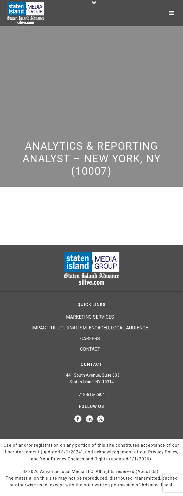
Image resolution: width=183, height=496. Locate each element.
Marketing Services (90, 317)
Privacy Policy (162, 452)
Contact (90, 349)
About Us (147, 471)
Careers (90, 338)
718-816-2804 (92, 394)
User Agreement (22, 452)
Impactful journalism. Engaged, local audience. (90, 328)
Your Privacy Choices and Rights (74, 459)
